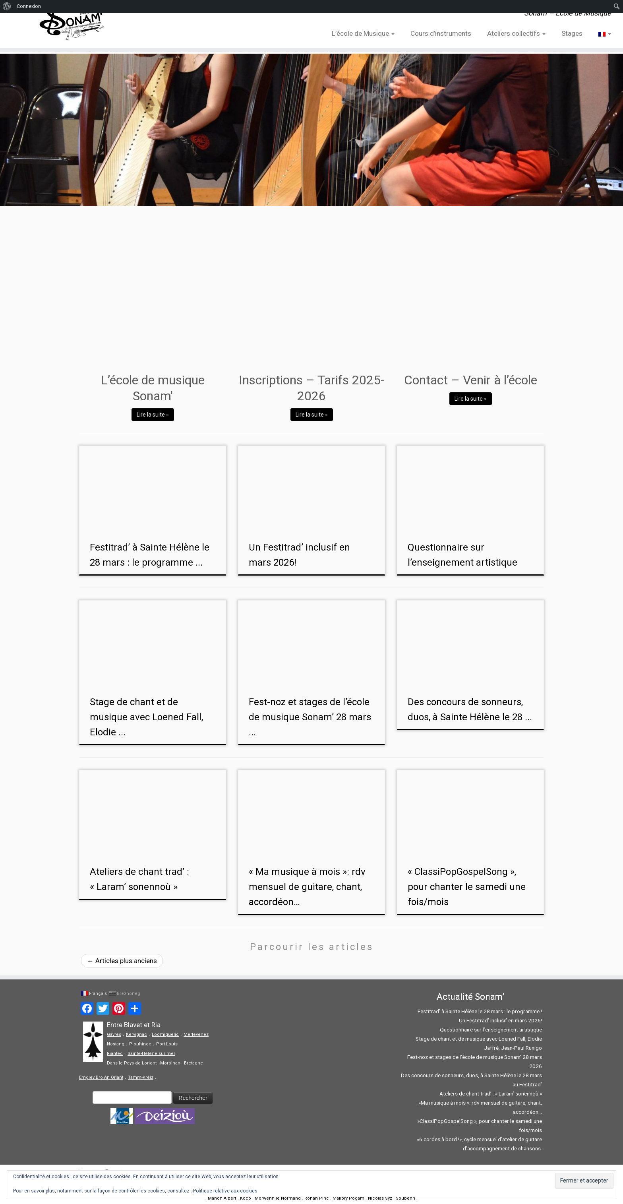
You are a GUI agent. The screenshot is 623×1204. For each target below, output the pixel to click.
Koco (245, 1198)
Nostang (115, 1044)
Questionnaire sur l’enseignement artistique (491, 1029)
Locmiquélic (165, 1034)
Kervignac (136, 1034)
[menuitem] (7, 6)
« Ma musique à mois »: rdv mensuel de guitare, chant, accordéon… (307, 886)
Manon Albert (222, 1198)
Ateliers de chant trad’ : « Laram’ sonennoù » (490, 1093)
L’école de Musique (363, 33)
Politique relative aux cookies (225, 1191)
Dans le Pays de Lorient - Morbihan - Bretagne (155, 1063)
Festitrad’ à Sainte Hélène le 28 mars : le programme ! (480, 1011)
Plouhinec (140, 1044)
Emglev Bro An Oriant (101, 1077)
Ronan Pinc (316, 1198)
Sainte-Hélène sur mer (151, 1053)
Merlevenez (196, 1034)
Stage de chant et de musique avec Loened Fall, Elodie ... (146, 717)
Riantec (115, 1053)
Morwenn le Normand (278, 1198)
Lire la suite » (153, 414)
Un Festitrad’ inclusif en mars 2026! (500, 1020)
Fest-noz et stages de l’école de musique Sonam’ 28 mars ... (310, 717)
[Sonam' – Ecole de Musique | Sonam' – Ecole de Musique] (72, 24)
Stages (571, 33)
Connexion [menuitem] (29, 6)
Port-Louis (167, 1044)
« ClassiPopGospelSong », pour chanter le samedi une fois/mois (467, 886)
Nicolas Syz (380, 1198)
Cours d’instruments (440, 33)
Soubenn (405, 1198)
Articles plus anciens (122, 961)
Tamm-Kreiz (140, 1077)
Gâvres (114, 1034)
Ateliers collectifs (516, 33)
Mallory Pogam (348, 1198)
